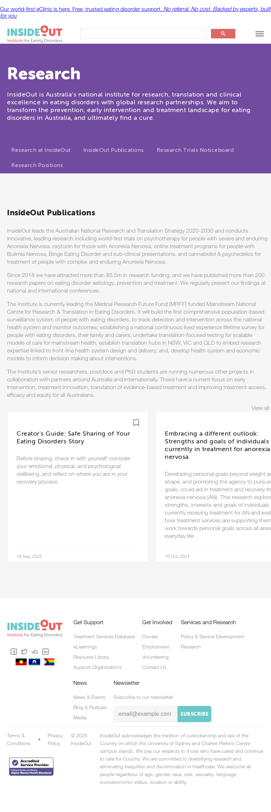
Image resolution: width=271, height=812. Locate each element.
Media (79, 717)
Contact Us (154, 667)
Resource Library (91, 657)
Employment (155, 647)
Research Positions (37, 165)
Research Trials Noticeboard (195, 150)
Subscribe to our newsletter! (143, 697)
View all (260, 408)
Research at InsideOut (41, 150)
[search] (142, 34)
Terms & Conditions (19, 739)
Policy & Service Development (212, 636)
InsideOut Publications (113, 150)
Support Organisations (97, 667)
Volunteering (155, 657)
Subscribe (194, 714)
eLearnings (85, 647)
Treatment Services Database (104, 636)
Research (191, 647)
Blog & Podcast (90, 707)
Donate (150, 636)
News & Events (89, 697)
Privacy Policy (55, 739)
